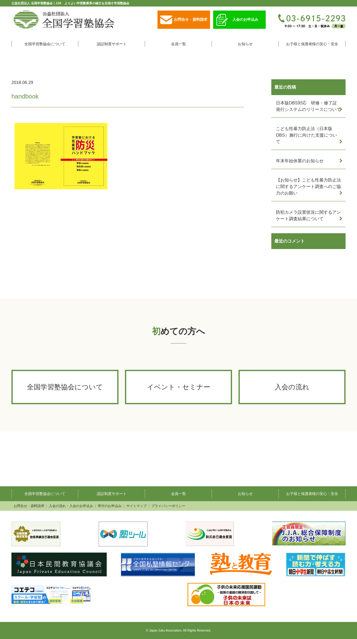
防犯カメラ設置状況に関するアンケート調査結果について (308, 215)
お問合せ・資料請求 (183, 20)
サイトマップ (136, 506)
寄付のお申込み (110, 506)
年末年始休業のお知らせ (300, 160)
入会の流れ (292, 387)
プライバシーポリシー (168, 506)
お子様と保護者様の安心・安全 (312, 44)
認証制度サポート (112, 44)
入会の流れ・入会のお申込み (71, 506)
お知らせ (245, 44)
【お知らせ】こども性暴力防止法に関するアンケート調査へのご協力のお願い (308, 186)
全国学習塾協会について (44, 44)
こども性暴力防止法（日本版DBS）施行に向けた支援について (306, 135)
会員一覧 (178, 44)
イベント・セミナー (178, 387)
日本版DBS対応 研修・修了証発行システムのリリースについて (308, 106)
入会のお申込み (237, 20)
